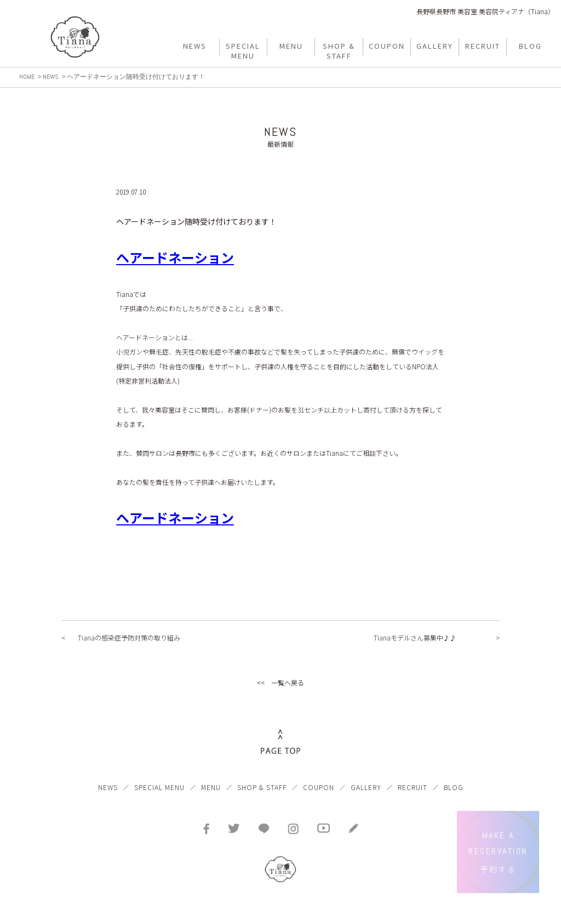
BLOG (453, 787)
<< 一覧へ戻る (280, 682)
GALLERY (366, 787)
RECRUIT (412, 787)
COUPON (318, 787)
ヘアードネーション (175, 257)
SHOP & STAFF (262, 787)
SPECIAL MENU (159, 787)
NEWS (108, 787)
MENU (211, 787)
